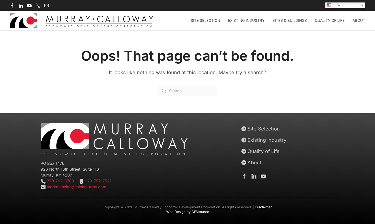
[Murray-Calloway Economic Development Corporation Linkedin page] (20, 5)
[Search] (187, 91)
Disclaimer (263, 207)
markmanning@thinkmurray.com (76, 186)
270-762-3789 (60, 180)
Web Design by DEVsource (187, 212)
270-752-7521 (98, 180)
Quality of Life (260, 151)
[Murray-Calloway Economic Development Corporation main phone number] (37, 5)
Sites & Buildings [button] (289, 20)
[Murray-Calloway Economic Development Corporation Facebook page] (12, 5)
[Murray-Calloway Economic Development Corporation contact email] (46, 5)
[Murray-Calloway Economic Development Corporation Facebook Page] (244, 176)
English (334, 5)
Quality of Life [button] (330, 20)
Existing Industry (246, 20)
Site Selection (260, 129)
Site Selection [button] (205, 20)
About (251, 162)
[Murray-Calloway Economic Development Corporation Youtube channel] (29, 5)
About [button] (358, 20)
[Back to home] (81, 20)
